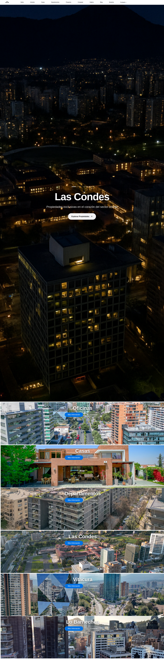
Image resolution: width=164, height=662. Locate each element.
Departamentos (55, 2)
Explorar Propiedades (82, 216)
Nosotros (111, 2)
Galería (92, 2)
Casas (43, 2)
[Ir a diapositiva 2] (79, 186)
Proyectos (68, 2)
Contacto (123, 2)
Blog (101, 2)
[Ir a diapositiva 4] (90, 186)
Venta (22, 2)
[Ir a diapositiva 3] (85, 186)
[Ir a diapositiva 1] (74, 186)
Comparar (80, 2)
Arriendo (32, 2)
